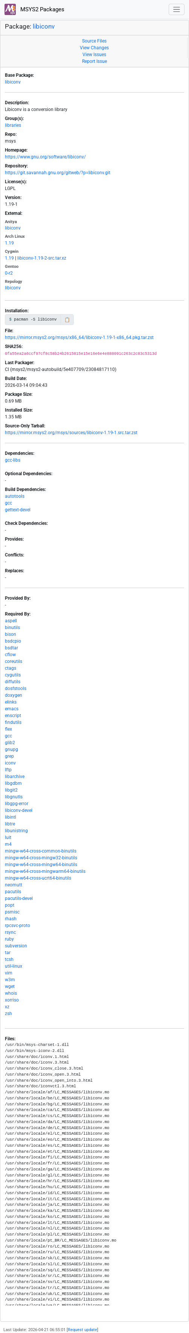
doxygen (13, 695)
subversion (16, 945)
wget (10, 986)
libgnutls (14, 796)
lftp (8, 769)
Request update (82, 1329)
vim (8, 973)
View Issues (94, 54)
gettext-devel (17, 509)
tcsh (9, 959)
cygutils (13, 675)
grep (9, 756)
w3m (10, 979)
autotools (14, 496)
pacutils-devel (19, 898)
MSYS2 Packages (34, 9)
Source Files (94, 41)
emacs (11, 708)
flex (8, 729)
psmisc (12, 912)
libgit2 (11, 790)
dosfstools (15, 688)
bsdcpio (13, 641)
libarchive (14, 776)
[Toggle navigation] (177, 9)
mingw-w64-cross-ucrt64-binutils (38, 878)
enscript (13, 715)
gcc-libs (12, 460)
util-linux (13, 966)
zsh (8, 1013)
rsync (10, 932)
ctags (10, 668)
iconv (10, 763)
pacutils (13, 891)
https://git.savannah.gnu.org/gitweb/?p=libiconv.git (57, 172)
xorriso (12, 1000)
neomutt (13, 885)
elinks (11, 702)
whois (11, 993)
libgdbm (13, 783)
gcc (8, 503)
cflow (10, 654)
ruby (9, 939)
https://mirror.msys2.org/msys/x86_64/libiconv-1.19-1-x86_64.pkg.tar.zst (79, 337)
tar (8, 952)
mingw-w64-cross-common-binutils (40, 851)
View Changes (94, 47)
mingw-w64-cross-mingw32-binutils (41, 857)
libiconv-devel (18, 810)
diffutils (12, 681)
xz (7, 1006)
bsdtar (11, 648)
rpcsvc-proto (17, 925)
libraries (13, 125)
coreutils (13, 661)
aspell (11, 620)
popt (9, 905)
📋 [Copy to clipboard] (67, 319)
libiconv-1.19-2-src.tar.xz (41, 258)
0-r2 (9, 273)
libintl (10, 817)
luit (8, 837)
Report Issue (94, 61)
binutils (12, 627)
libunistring (16, 830)
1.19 (9, 243)
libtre (10, 824)
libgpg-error (16, 803)
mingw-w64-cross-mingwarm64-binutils (45, 871)
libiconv (44, 26)
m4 (8, 844)
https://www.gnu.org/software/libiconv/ (45, 157)
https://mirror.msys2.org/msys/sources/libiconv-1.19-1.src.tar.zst (71, 432)
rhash (11, 918)
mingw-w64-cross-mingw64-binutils (41, 864)
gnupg (11, 749)
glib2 (10, 742)
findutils (13, 722)
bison (10, 634)
